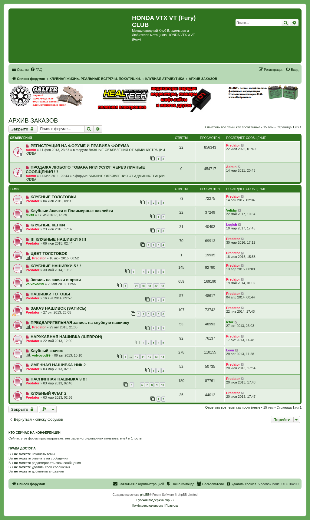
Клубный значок (47, 350)
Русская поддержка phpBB (154, 500)
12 (149, 357)
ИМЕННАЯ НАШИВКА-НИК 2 (58, 365)
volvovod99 (35, 284)
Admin (31, 150)
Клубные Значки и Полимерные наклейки (72, 211)
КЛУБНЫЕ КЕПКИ (48, 225)
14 (162, 357)
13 (155, 357)
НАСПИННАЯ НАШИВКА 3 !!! (59, 379)
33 (162, 286)
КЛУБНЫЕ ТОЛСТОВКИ (53, 197)
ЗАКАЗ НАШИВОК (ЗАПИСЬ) (59, 308)
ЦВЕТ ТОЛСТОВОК (49, 253)
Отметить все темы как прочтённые (232, 127)
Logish (231, 224)
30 (143, 286)
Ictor (229, 322)
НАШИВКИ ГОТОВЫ (50, 294)
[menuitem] (36, 69)
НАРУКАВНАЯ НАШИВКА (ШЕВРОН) (66, 336)
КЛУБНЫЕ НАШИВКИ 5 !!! (56, 266)
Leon (230, 350)
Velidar (231, 210)
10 (136, 357)
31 (149, 286)
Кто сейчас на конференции (34, 432)
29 (136, 286)
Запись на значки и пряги (56, 280)
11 (143, 357)
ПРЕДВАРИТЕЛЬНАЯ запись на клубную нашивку (80, 322)
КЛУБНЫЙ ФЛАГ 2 (49, 393)
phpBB (144, 494)
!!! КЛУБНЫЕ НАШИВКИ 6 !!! (58, 239)
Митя (30, 215)
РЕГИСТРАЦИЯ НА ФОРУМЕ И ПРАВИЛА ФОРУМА (80, 145)
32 (155, 286)
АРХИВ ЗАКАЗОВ (33, 120)
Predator (233, 145)
